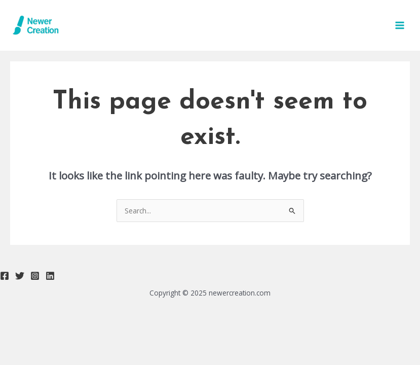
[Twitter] (19, 275)
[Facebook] (4, 275)
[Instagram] (35, 275)
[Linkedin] (50, 275)
